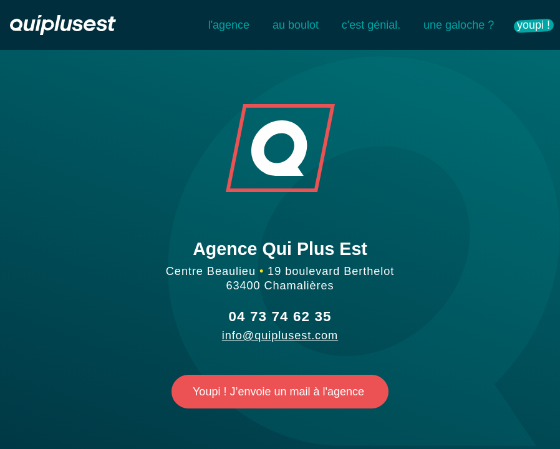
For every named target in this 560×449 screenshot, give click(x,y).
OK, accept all (357, 346)
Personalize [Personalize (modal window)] (429, 381)
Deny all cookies (286, 381)
